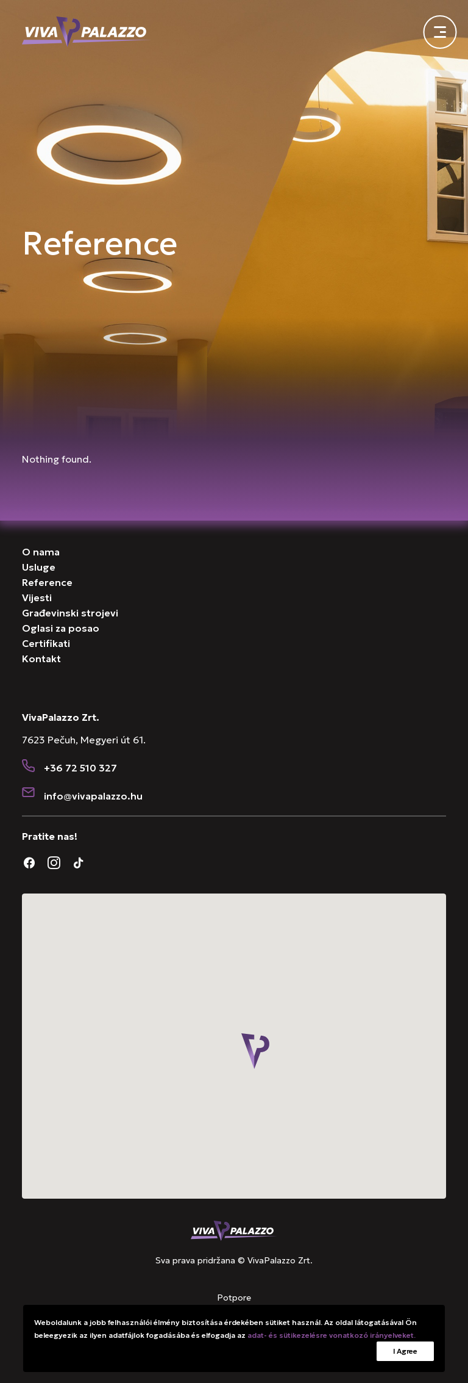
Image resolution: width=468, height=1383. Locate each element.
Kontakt (41, 658)
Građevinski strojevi (70, 613)
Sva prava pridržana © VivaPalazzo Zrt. (234, 1260)
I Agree (405, 1351)
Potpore (234, 1297)
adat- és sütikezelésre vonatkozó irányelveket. (331, 1335)
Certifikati (46, 643)
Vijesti (37, 597)
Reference (47, 582)
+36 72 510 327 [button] (80, 768)
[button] (28, 767)
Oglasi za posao (60, 628)
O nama (41, 552)
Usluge (38, 567)
